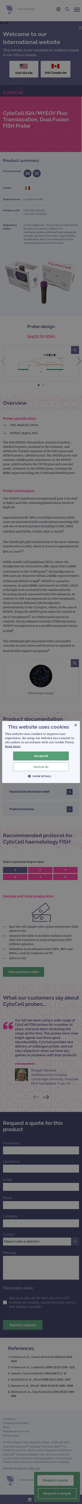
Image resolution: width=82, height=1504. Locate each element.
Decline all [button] (41, 766)
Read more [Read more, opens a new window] (13, 746)
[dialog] (41, 752)
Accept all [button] (41, 756)
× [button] (75, 725)
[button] (41, 776)
